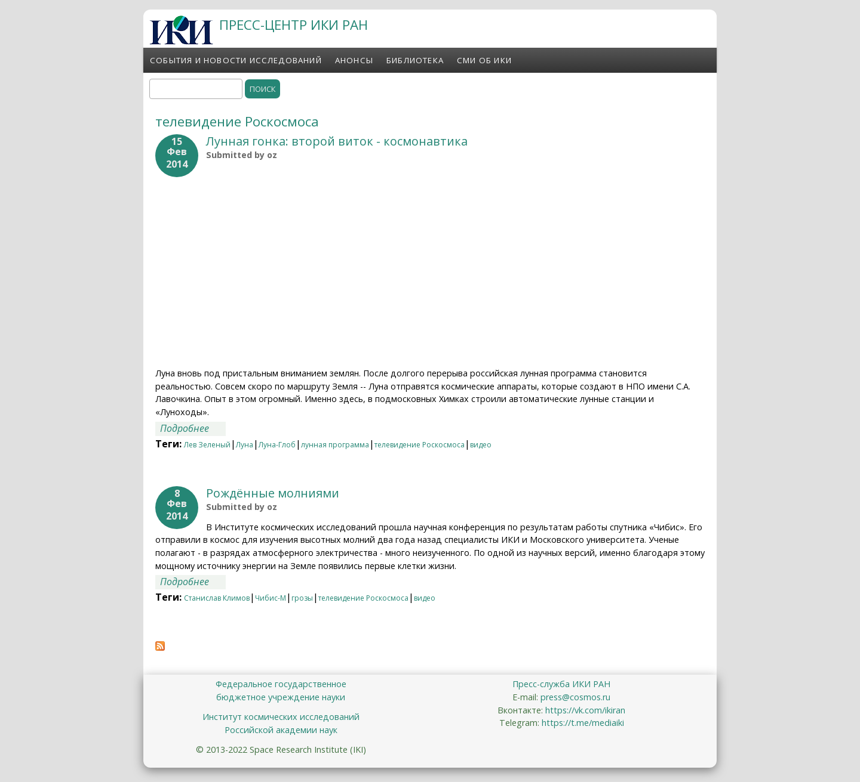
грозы (302, 598)
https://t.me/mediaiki (583, 722)
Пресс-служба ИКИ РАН (561, 684)
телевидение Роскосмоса (419, 445)
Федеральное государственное (281, 684)
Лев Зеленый (207, 445)
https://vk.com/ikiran (585, 710)
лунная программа (335, 445)
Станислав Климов (217, 598)
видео (481, 445)
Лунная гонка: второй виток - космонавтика (337, 141)
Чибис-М (270, 598)
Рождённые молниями (272, 493)
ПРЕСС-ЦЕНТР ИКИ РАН (293, 25)
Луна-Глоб (277, 445)
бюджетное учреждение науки (280, 697)
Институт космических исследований (281, 716)
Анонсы (354, 60)
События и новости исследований (236, 60)
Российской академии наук (281, 729)
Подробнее (193, 428)
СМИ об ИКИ (484, 60)
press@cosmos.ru (575, 697)
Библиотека (415, 60)
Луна (244, 445)
